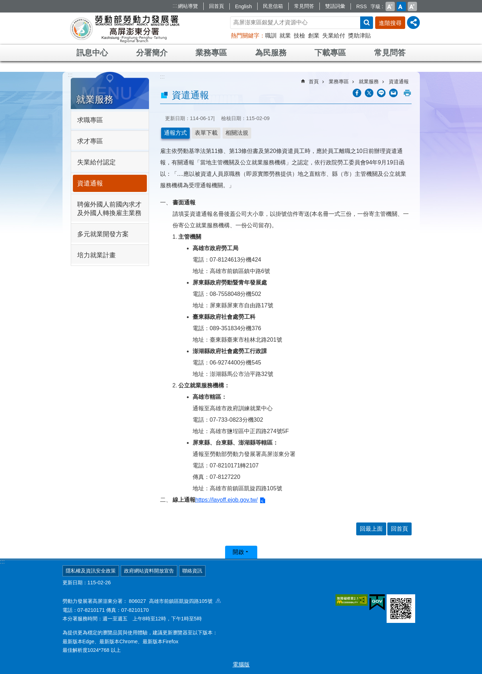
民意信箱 (273, 6)
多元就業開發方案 (103, 234)
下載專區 (330, 52)
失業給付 (333, 36)
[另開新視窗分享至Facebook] (357, 93)
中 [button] (401, 6)
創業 (313, 36)
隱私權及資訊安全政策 (91, 571)
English (243, 6)
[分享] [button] (413, 22)
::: (175, 6)
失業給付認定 (96, 162)
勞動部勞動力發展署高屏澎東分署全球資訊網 (125, 28)
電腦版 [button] (241, 664)
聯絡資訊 (192, 571)
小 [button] (390, 6)
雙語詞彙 (335, 6)
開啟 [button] (238, 552)
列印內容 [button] (407, 93)
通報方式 (175, 133)
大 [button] (412, 6)
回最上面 (371, 529)
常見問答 (304, 6)
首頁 (314, 81)
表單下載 (206, 133)
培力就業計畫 (96, 255)
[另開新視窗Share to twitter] (369, 93)
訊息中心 (92, 52)
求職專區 (90, 120)
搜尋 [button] (366, 22)
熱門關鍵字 (245, 36)
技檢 (299, 36)
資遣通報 (90, 183)
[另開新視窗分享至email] (393, 93)
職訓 (271, 36)
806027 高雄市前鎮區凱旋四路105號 (175, 601)
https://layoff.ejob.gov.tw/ (226, 500)
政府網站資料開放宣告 (149, 571)
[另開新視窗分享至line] (381, 93)
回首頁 (216, 6)
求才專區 (90, 141)
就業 (285, 36)
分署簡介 (152, 52)
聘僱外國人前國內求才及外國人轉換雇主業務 (109, 209)
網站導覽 (188, 6)
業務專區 (211, 52)
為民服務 (271, 52)
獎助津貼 (359, 36)
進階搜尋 (390, 23)
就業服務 (94, 99)
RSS (361, 6)
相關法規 (236, 133)
